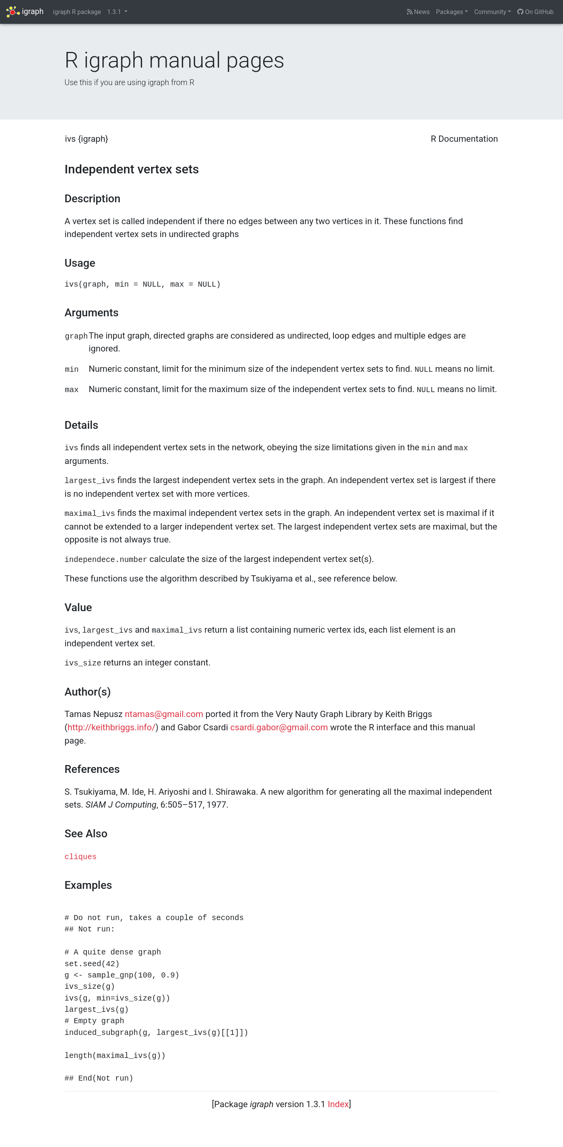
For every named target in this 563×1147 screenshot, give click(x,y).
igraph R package (77, 12)
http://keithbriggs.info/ (112, 727)
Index (338, 1104)
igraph (25, 12)
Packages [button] (449, 12)
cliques (81, 857)
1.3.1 (114, 12)
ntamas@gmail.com (164, 714)
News (418, 12)
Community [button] (490, 12)
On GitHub (535, 12)
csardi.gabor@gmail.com (279, 727)
